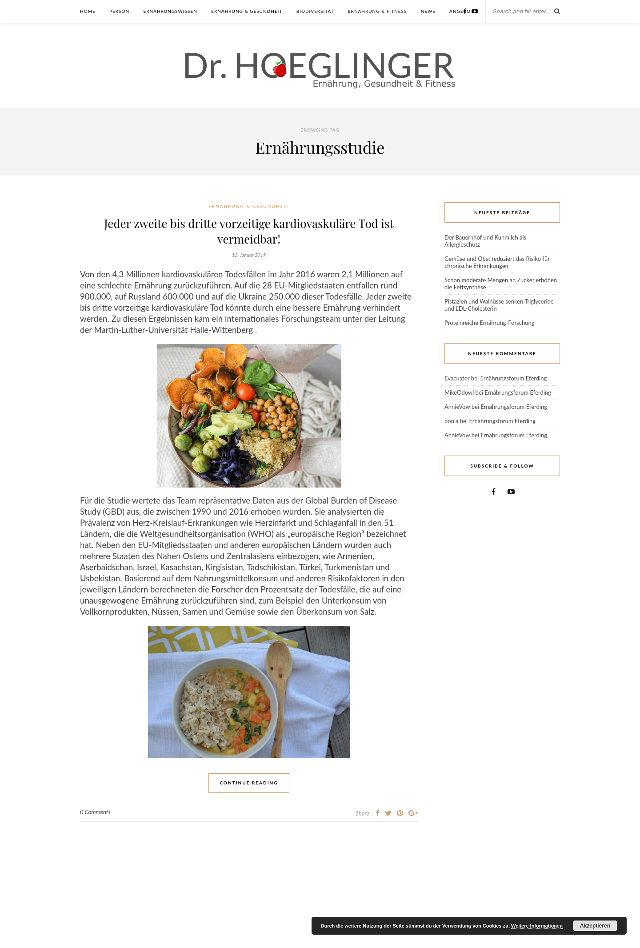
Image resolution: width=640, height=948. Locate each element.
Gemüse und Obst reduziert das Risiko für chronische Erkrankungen (497, 262)
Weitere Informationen (537, 925)
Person (119, 11)
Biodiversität (315, 11)
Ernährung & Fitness (377, 11)
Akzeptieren (595, 926)
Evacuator (457, 378)
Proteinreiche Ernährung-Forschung (489, 322)
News (428, 11)
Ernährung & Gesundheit (246, 11)
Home (88, 11)
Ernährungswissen (170, 11)
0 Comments (95, 812)
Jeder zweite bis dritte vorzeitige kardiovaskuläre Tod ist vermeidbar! (248, 231)
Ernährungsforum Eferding (513, 378)
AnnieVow (457, 406)
